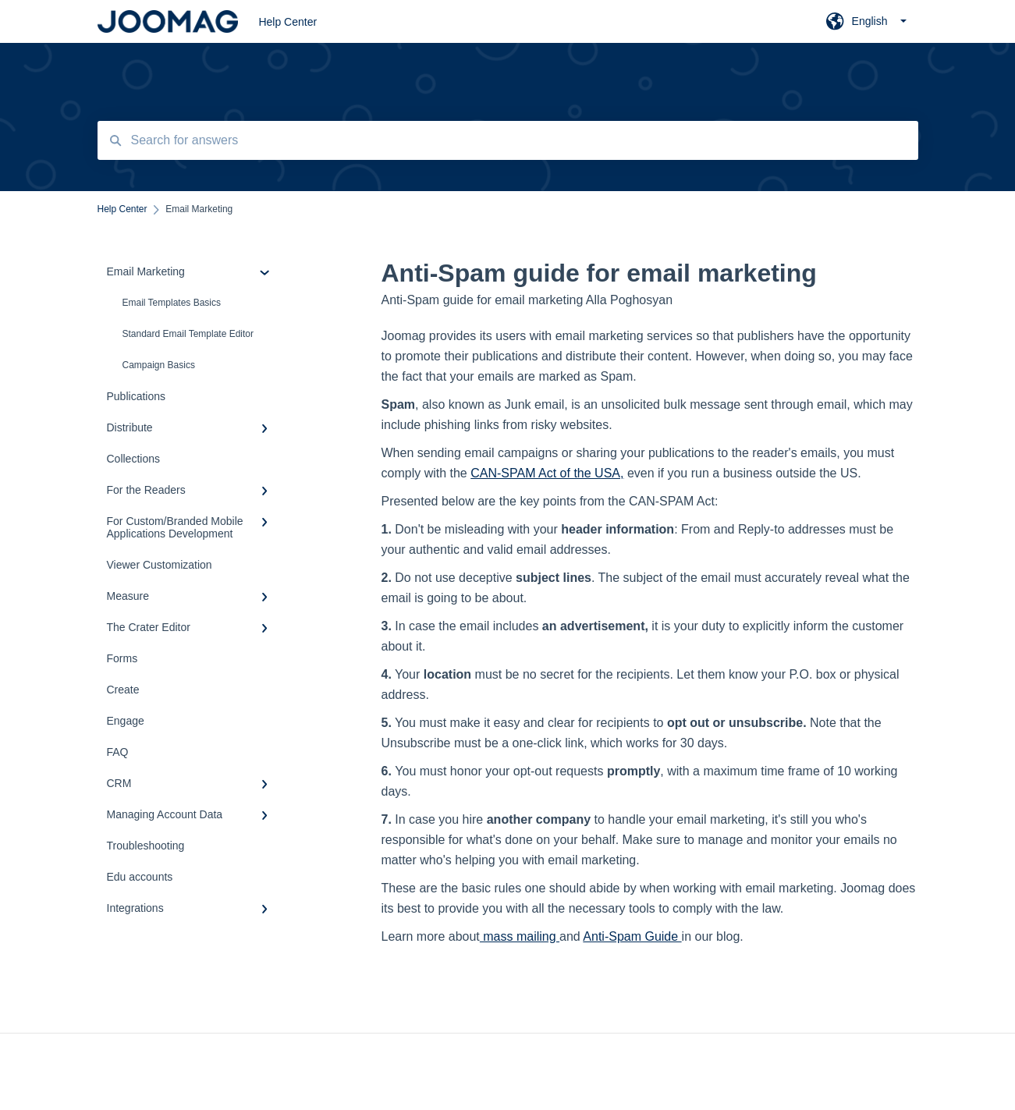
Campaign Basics (158, 365)
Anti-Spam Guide (632, 936)
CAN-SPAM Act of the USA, (546, 473)
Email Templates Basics (172, 302)
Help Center (287, 22)
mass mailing (519, 936)
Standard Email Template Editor (188, 333)
